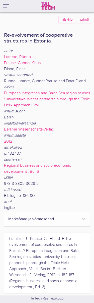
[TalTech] (48, 6)
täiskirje (67, 20)
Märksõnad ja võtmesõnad (31, 219)
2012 (8, 141)
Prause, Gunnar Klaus (22, 63)
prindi (84, 20)
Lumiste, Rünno (17, 57)
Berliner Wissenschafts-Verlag (29, 129)
